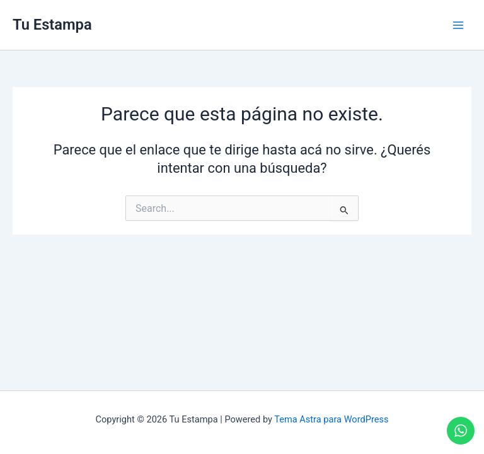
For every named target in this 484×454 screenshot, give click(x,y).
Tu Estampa (52, 24)
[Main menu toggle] (458, 25)
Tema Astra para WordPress (331, 419)
